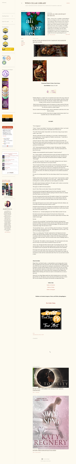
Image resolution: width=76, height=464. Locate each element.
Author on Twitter (50, 287)
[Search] (68, 3)
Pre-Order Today (50, 303)
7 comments (37, 392)
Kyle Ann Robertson (8, 160)
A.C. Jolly (6, 168)
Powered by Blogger (45, 459)
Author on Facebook (51, 285)
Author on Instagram (51, 289)
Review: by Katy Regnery (44, 450)
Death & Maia (7, 167)
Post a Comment (52, 34)
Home (26, 5)
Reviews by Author (32, 5)
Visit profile (7, 232)
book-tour (23, 44)
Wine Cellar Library (35, 3)
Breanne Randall (7, 156)
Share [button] (48, 34)
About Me (59, 5)
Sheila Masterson (7, 164)
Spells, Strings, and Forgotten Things (11, 155)
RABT (22, 45)
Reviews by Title (40, 5)
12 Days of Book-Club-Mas (9, 159)
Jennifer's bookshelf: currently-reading (10, 154)
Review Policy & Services (50, 5)
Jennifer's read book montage (6, 181)
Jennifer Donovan (7, 209)
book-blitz (23, 42)
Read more (68, 34)
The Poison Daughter (9, 163)
